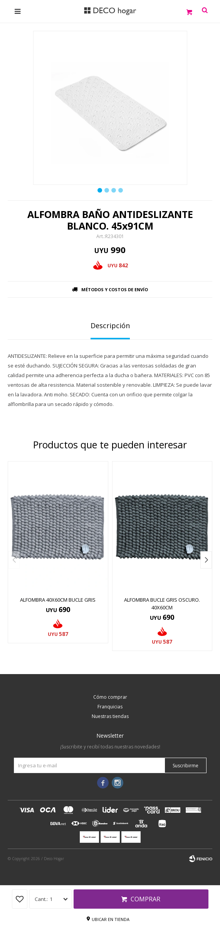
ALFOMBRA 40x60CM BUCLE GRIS (58, 599)
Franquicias (110, 706)
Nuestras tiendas (110, 716)
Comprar (145, 899)
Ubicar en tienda (110, 919)
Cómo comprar (110, 697)
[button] (206, 560)
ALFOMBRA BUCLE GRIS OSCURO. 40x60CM (162, 603)
